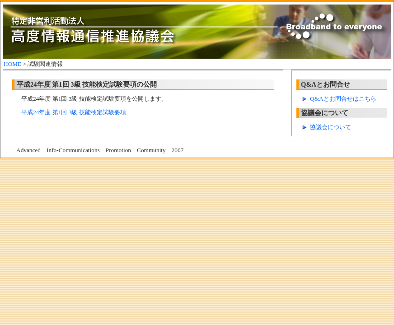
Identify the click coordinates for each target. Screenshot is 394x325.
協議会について (330, 127)
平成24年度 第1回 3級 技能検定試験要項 (73, 112)
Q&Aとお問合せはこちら (343, 98)
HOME (12, 63)
